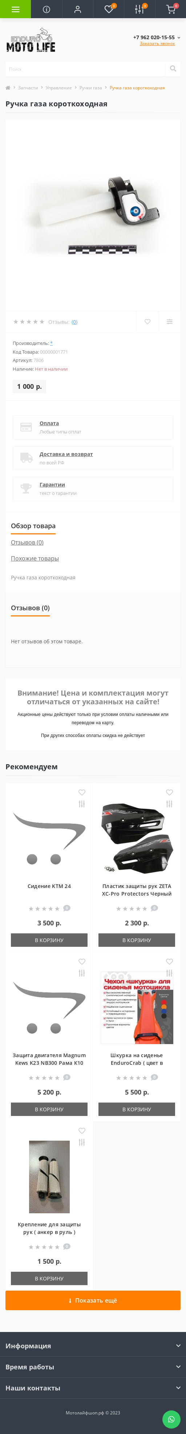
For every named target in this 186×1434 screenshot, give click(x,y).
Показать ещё (93, 1300)
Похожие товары (35, 558)
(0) (74, 321)
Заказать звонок (157, 43)
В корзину (49, 940)
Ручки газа (91, 88)
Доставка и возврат (66, 454)
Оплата (49, 423)
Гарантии (52, 484)
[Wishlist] (147, 321)
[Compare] (169, 321)
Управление (59, 88)
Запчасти (28, 88)
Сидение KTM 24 (49, 886)
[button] (77, 9)
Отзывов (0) (27, 542)
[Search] (173, 69)
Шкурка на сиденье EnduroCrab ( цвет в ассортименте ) (136, 1063)
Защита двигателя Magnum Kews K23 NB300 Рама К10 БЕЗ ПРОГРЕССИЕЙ (49, 1063)
